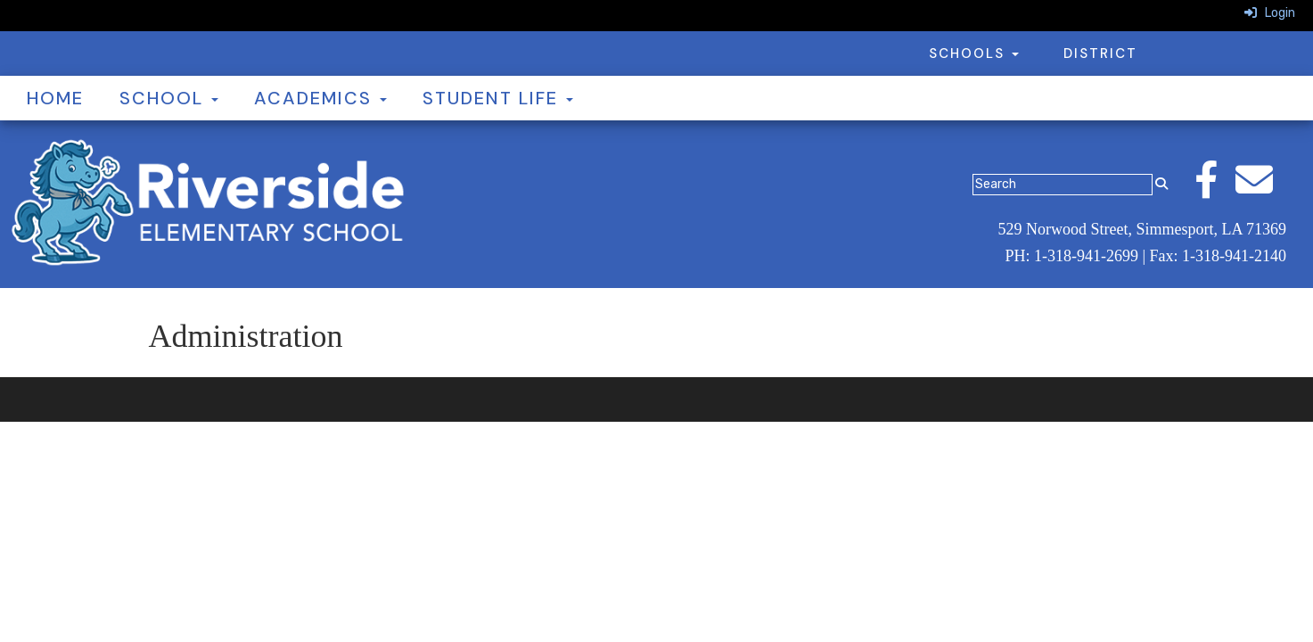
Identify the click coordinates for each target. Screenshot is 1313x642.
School (168, 98)
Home (55, 98)
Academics (320, 98)
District (1100, 53)
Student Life (498, 98)
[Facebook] (1214, 189)
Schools (974, 53)
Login (1269, 13)
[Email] (1263, 189)
